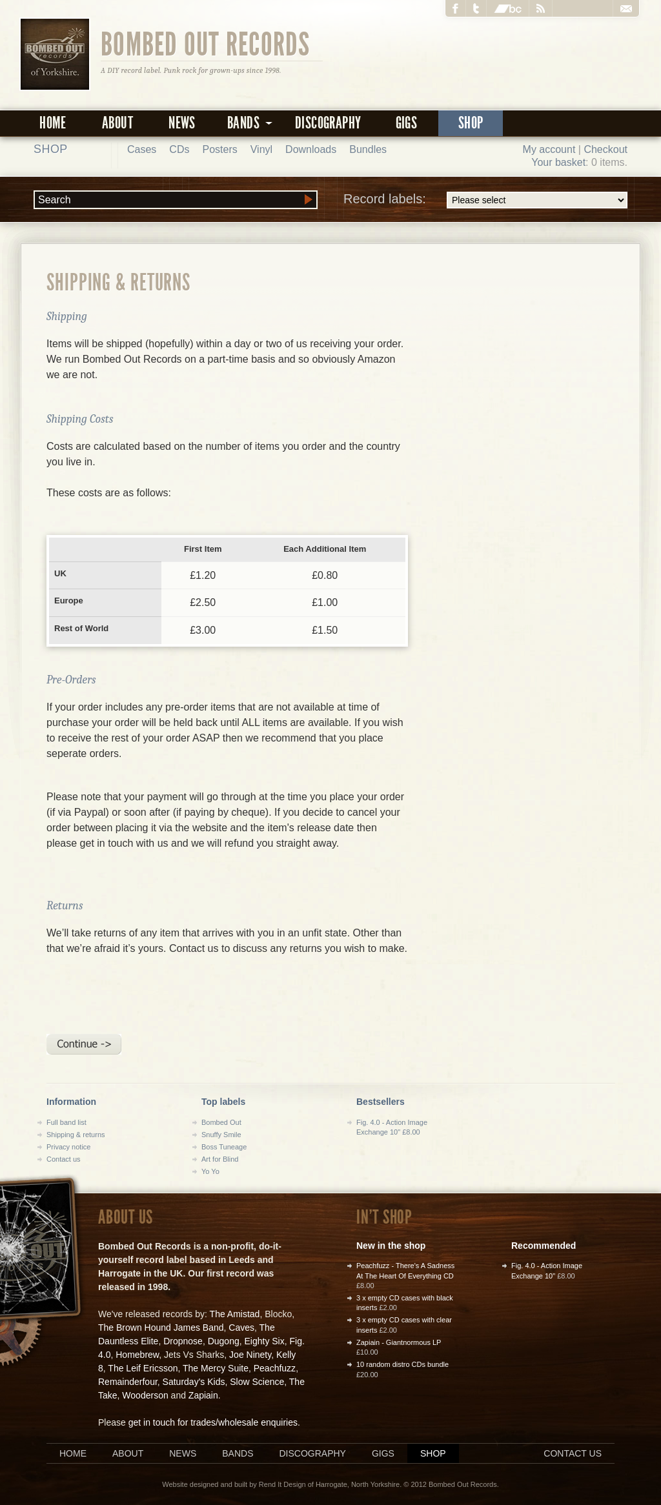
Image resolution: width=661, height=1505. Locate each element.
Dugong (223, 1341)
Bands (237, 1453)
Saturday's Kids (194, 1382)
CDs (179, 149)
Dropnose (183, 1341)
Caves (241, 1327)
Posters (219, 149)
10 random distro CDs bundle (402, 1364)
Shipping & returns (75, 1134)
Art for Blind (219, 1159)
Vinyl (261, 149)
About (117, 123)
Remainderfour (128, 1382)
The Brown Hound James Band (161, 1327)
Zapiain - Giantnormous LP (398, 1342)
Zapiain (203, 1395)
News (182, 123)
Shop (470, 123)
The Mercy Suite (216, 1368)
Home (52, 123)
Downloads (310, 149)
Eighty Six (264, 1341)
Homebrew (137, 1354)
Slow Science (257, 1382)
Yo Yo (210, 1171)
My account (549, 149)
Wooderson (145, 1395)
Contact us (63, 1159)
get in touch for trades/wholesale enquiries (213, 1422)
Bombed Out (221, 1122)
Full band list (66, 1122)
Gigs (407, 123)
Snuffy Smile (221, 1134)
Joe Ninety (250, 1354)
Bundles (368, 149)
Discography (328, 123)
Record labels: (485, 200)
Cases (141, 149)
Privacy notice (68, 1147)
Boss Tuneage (224, 1147)
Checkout (605, 149)
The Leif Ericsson (143, 1368)
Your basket (558, 162)
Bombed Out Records (205, 43)
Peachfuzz (275, 1368)
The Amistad (235, 1314)
